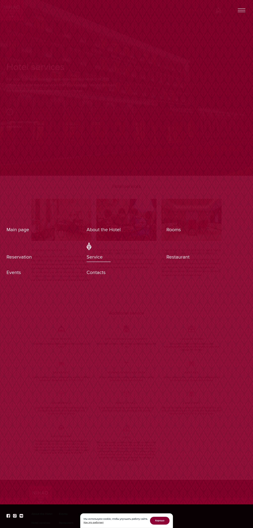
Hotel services (40, 523)
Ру (190, 10)
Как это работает (94, 522)
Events (63, 514)
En (195, 10)
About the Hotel (41, 514)
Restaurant (66, 523)
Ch (200, 10)
